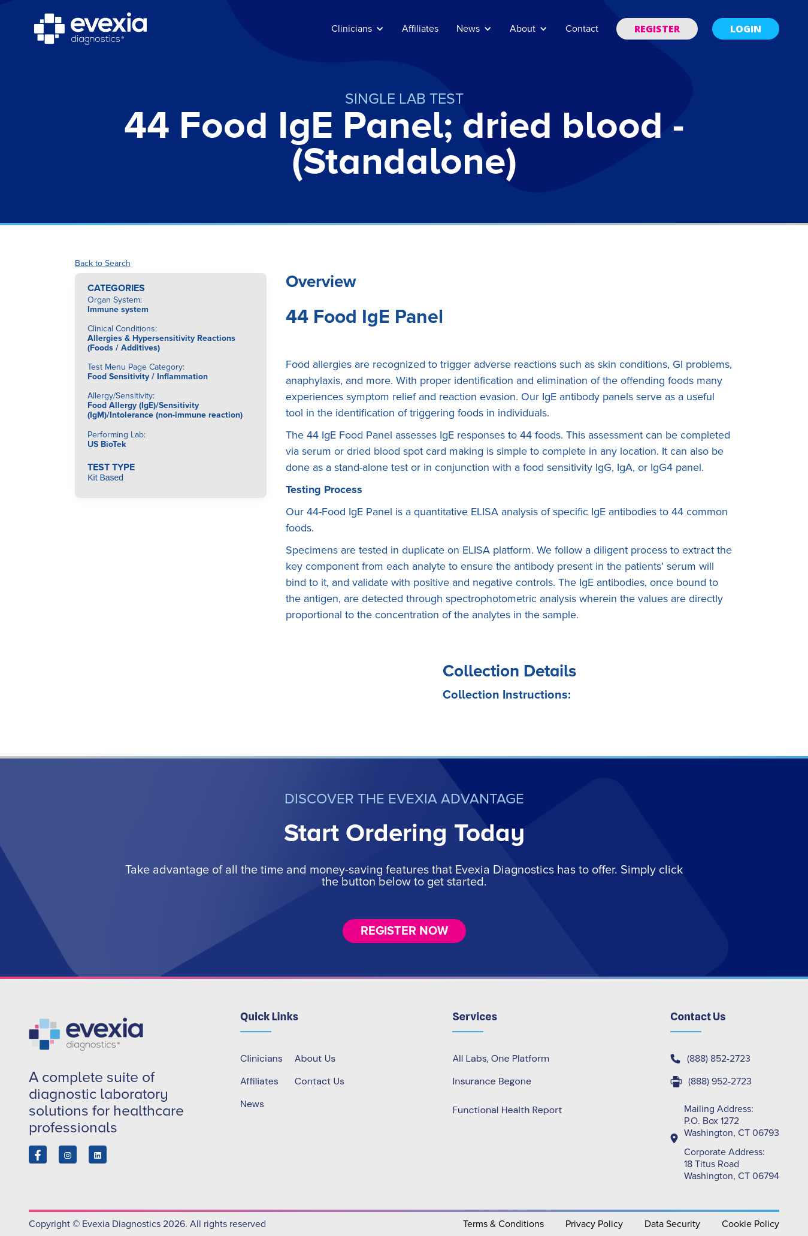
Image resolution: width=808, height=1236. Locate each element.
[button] (357, 34)
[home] (92, 29)
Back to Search (103, 263)
